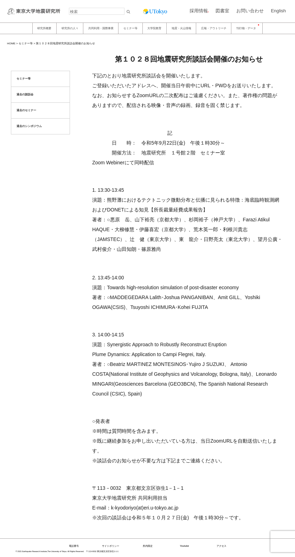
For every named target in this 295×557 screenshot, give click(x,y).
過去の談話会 (25, 94)
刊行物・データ (246, 28)
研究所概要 (44, 28)
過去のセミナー (26, 110)
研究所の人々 (70, 28)
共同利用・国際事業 (101, 28)
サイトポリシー (110, 546)
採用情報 (199, 10)
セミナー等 (130, 28)
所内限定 (148, 546)
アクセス (221, 546)
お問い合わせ (250, 10)
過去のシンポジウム (29, 126)
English (278, 10)
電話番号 (74, 546)
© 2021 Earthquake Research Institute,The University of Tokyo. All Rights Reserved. (50, 551)
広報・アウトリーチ (213, 28)
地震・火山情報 (181, 28)
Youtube (184, 546)
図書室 (222, 10)
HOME (11, 43)
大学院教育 (154, 28)
